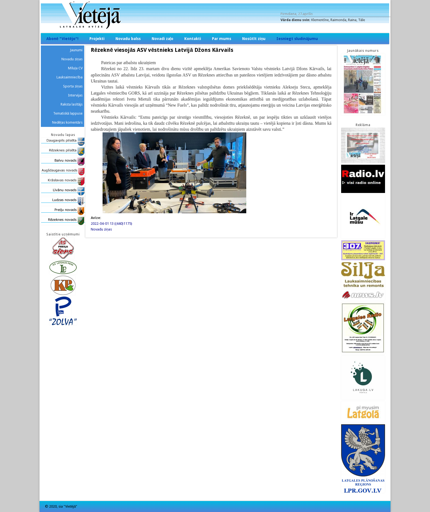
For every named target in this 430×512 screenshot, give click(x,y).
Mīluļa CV (75, 68)
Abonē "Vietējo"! (62, 38)
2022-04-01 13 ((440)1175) (111, 223)
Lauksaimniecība (69, 77)
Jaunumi (76, 50)
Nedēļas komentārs (67, 122)
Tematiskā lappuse (68, 113)
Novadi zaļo (163, 38)
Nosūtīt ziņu (253, 38)
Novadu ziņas (101, 229)
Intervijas (75, 95)
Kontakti (192, 38)
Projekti (96, 38)
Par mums (221, 38)
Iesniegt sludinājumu (297, 38)
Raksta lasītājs (72, 104)
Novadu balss (128, 38)
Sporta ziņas (73, 86)
